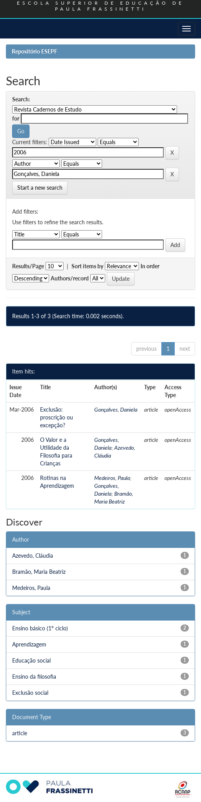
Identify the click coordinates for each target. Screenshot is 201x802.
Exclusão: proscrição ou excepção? (56, 417)
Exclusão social (30, 692)
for (15, 118)
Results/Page (28, 266)
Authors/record (70, 278)
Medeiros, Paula (112, 477)
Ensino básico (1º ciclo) (40, 628)
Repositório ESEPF (34, 51)
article (19, 733)
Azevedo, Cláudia (32, 555)
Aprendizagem (29, 644)
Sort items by (87, 266)
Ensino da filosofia (34, 676)
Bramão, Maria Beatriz (39, 571)
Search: (21, 99)
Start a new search (39, 187)
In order (150, 266)
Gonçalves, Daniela (115, 409)
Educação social (31, 660)
